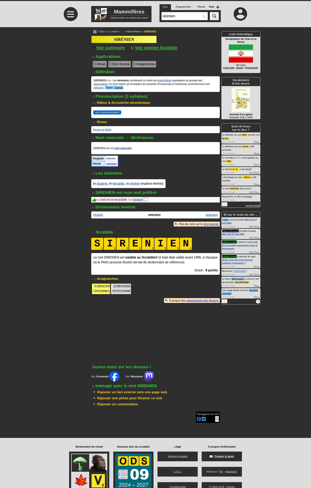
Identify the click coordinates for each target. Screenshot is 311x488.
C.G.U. (178, 471)
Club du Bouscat (230, 229)
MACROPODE (242, 280)
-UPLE (246, 176)
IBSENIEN (212, 214)
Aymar (248, 195)
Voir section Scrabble (154, 47)
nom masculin (123, 148)
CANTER (234, 187)
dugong (102, 183)
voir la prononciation (107, 112)
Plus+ (256, 141)
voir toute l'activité (253, 204)
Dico (102, 31)
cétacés (98, 87)
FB (221, 471)
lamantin (119, 183)
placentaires (101, 83)
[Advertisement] (70, 61)
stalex (137, 199)
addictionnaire (229, 240)
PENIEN (98, 214)
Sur (105, 376)
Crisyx (225, 218)
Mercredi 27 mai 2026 (233, 233)
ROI (244, 134)
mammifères (164, 80)
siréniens (111, 163)
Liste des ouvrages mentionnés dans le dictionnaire (240, 243)
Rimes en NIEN (102, 129)
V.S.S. (234, 168)
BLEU (225, 138)
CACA (245, 145)
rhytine (134, 183)
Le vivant (113, 31)
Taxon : (114, 87)
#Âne (238, 157)
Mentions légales (177, 456)
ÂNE (229, 160)
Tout (251, 171)
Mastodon (231, 471)
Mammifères (134, 31)
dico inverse (211, 224)
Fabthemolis (239, 269)
